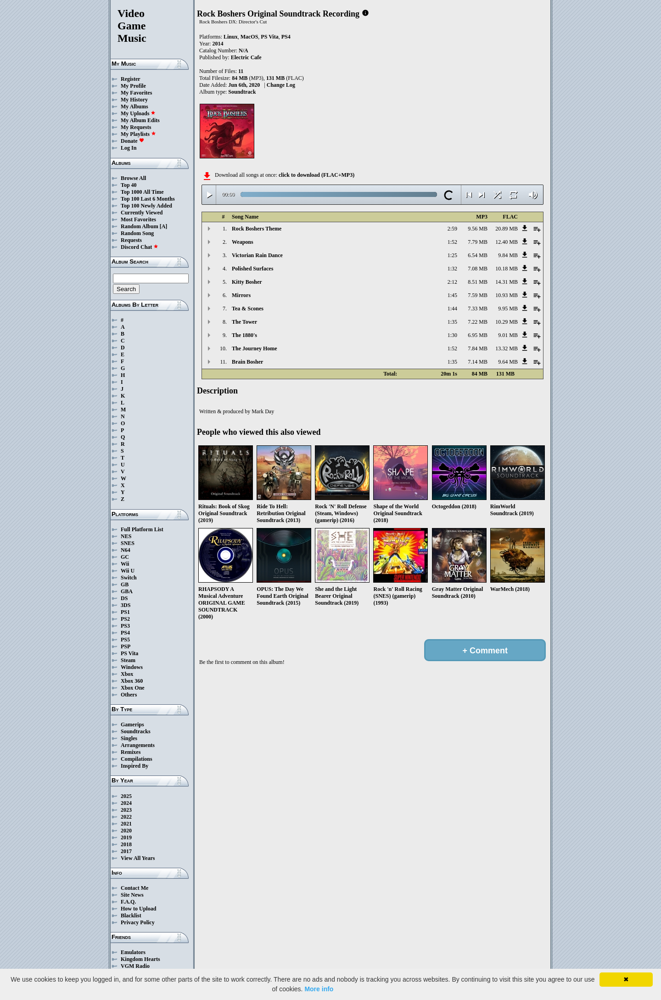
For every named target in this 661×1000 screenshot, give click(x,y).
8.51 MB (477, 282)
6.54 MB (477, 255)
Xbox (127, 674)
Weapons (242, 242)
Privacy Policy (138, 922)
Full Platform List (142, 529)
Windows (132, 667)
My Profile (133, 86)
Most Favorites (138, 219)
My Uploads (138, 113)
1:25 (452, 255)
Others (129, 694)
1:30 (452, 335)
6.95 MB (477, 335)
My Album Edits (140, 120)
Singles (129, 738)
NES (126, 536)
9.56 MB (477, 228)
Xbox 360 (132, 681)
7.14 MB (477, 362)
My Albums (134, 106)
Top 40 (129, 185)
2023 (126, 810)
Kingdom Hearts (140, 959)
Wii (125, 564)
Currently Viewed (141, 212)
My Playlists (138, 134)
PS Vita (129, 653)
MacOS (249, 37)
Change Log (281, 85)
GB (125, 584)
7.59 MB (477, 295)
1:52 (452, 242)
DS (124, 598)
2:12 (452, 282)
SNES (127, 543)
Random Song (137, 233)
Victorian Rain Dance (257, 255)
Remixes (130, 752)
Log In (128, 148)
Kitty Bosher (247, 282)
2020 (126, 830)
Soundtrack (242, 92)
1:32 (452, 268)
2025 (126, 796)
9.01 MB (508, 335)
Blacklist (131, 915)
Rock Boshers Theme (256, 228)
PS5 (125, 639)
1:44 (452, 308)
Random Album (139, 226)
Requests (131, 240)
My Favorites (136, 93)
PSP (125, 646)
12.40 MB (506, 242)
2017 (126, 851)
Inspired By (134, 766)
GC (125, 557)
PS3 (125, 626)
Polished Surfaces (252, 268)
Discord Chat (139, 247)
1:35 (452, 322)
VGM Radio (135, 966)
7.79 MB (477, 242)
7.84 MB (477, 348)
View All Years (138, 858)
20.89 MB (506, 228)
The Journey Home (254, 348)
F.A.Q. (128, 902)
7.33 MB (477, 308)
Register (130, 79)
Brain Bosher (247, 362)
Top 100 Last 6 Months (148, 199)
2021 (126, 823)
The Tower (244, 322)
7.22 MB (477, 322)
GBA (127, 591)
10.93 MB (506, 295)
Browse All (133, 178)
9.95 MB (508, 308)
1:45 (452, 295)
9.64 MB (508, 362)
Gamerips (132, 724)
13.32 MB (506, 348)
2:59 (452, 228)
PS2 (125, 619)
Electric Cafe (246, 57)
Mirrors (241, 295)
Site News (132, 895)
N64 (125, 550)
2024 (126, 803)
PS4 (125, 632)
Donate (132, 141)
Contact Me (134, 888)
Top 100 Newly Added (146, 205)
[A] (164, 226)
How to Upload (138, 908)
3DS (125, 605)
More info (318, 989)
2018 (126, 844)
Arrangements (138, 745)
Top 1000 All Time (142, 192)
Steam (128, 660)
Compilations (136, 759)
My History (134, 99)
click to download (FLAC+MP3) (316, 175)
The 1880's (244, 335)
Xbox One (133, 688)
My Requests (136, 127)
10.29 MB (506, 322)
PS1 (125, 612)
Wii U (127, 570)
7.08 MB (477, 268)
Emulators (133, 952)
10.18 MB (506, 268)
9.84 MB (508, 255)
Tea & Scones (247, 308)
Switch (129, 577)
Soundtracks (136, 731)
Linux (231, 37)
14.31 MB (506, 282)
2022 (126, 817)
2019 (126, 837)
